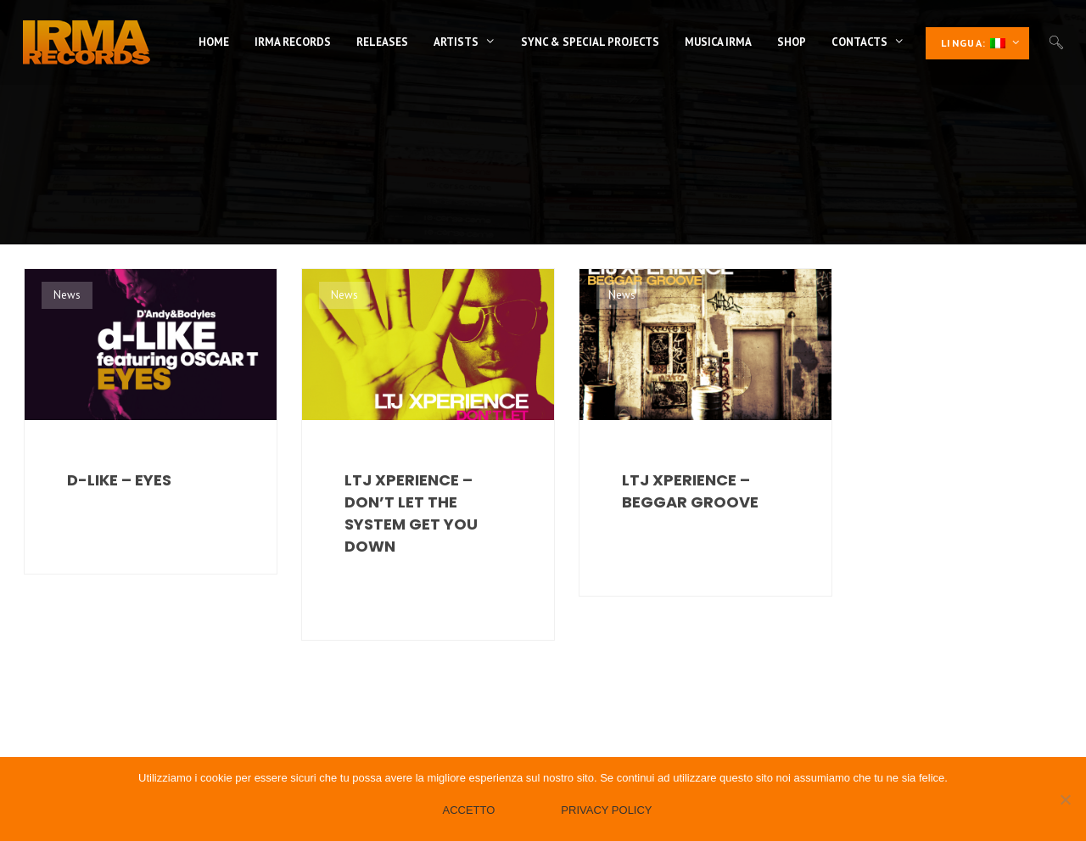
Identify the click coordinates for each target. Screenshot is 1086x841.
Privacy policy (606, 810)
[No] (1064, 799)
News (67, 295)
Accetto (468, 810)
